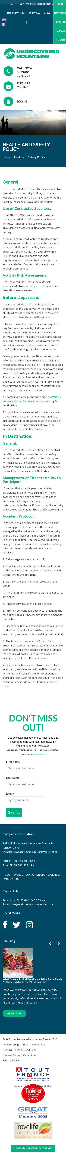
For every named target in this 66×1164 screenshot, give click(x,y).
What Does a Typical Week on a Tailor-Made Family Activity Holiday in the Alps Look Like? (32, 980)
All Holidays (13, 10)
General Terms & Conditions (19, 1055)
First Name (13, 761)
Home (6, 157)
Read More (14, 1013)
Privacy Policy (11, 1060)
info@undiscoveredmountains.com (32, 904)
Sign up (14, 812)
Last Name (12, 777)
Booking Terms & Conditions (19, 1049)
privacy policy (40, 754)
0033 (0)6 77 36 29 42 (31, 900)
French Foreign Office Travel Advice (24, 1044)
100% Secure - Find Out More (33, 1148)
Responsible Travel (36, 9)
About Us (23, 10)
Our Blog (9, 941)
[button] (59, 943)
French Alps (48, 10)
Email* (10, 793)
